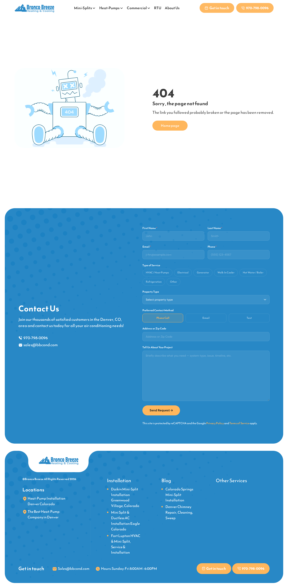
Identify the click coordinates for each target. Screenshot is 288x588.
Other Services (231, 480)
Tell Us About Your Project (157, 347)
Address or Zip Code (154, 328)
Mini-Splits (83, 8)
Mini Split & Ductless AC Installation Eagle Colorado (125, 521)
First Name (149, 228)
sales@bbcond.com (40, 345)
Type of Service (151, 265)
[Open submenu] (93, 7)
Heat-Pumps (109, 8)
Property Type (150, 291)
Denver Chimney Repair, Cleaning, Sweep (179, 512)
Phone (212, 246)
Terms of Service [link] (239, 423)
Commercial (137, 8)
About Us (172, 8)
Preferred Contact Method (158, 310)
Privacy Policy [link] (215, 423)
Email (146, 246)
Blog (166, 480)
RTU (157, 8)
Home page (170, 125)
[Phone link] (255, 8)
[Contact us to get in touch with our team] (216, 8)
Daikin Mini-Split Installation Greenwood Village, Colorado (125, 497)
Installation (119, 480)
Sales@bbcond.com (73, 568)
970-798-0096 (35, 338)
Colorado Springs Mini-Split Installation (179, 494)
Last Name (215, 228)
